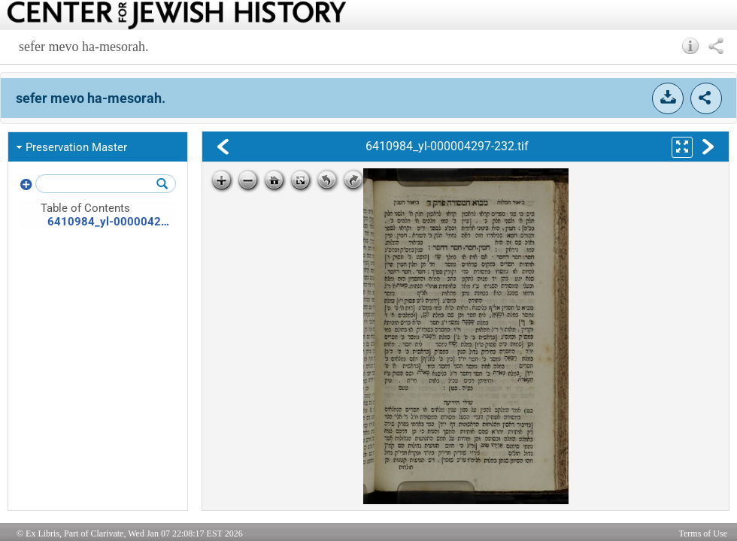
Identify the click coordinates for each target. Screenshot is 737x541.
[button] (690, 46)
